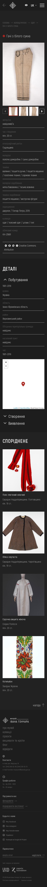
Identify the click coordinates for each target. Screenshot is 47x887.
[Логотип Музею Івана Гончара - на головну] (13, 5)
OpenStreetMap (25, 408)
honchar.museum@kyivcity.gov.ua (18, 770)
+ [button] (6, 362)
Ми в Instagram (11, 826)
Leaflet (16, 408)
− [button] (6, 366)
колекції (7, 732)
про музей (8, 727)
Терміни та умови (26, 880)
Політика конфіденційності (11, 880)
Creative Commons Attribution (20, 247)
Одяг (33, 23)
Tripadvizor (9, 835)
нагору (37, 705)
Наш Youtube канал (12, 831)
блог (5, 744)
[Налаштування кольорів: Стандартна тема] (26, 5)
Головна (6, 23)
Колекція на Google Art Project (16, 840)
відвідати (8, 749)
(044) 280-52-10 (22, 766)
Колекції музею (20, 23)
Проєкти (7, 736)
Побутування (18, 279)
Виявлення (16, 423)
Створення (16, 416)
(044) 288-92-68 (11, 766)
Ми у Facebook (11, 822)
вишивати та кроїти (14, 740)
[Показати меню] (42, 5)
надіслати (36, 855)
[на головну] (24, 720)
